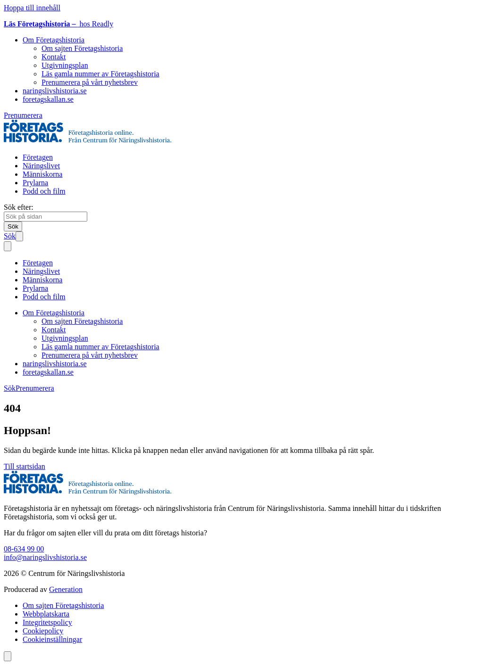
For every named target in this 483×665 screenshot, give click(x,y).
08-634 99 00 (24, 549)
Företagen (38, 157)
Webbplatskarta (46, 614)
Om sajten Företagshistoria (82, 48)
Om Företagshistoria (53, 40)
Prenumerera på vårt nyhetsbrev (90, 82)
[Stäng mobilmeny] (7, 246)
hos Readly (58, 24)
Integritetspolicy (47, 622)
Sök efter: (18, 207)
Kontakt (54, 57)
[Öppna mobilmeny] (19, 236)
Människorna (42, 174)
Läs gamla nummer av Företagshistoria (100, 74)
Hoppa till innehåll (32, 8)
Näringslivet (41, 166)
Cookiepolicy (43, 631)
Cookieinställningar (52, 639)
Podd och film (44, 191)
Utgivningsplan (65, 65)
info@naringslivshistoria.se (45, 557)
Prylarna (35, 183)
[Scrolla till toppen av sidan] (7, 656)
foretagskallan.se (48, 99)
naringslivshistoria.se (55, 91)
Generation (66, 589)
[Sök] (13, 226)
